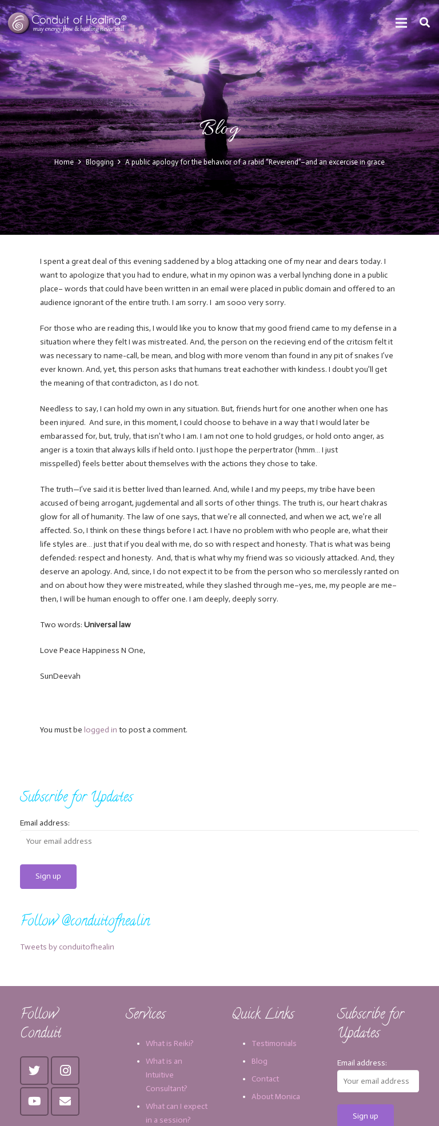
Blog (260, 1061)
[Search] (424, 22)
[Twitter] (34, 1070)
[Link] (68, 22)
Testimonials (274, 1043)
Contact (265, 1079)
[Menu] (401, 23)
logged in (100, 730)
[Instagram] (65, 1070)
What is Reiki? (170, 1043)
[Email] (65, 1101)
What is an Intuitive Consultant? (166, 1074)
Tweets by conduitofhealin (67, 947)
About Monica (276, 1096)
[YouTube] (34, 1101)
